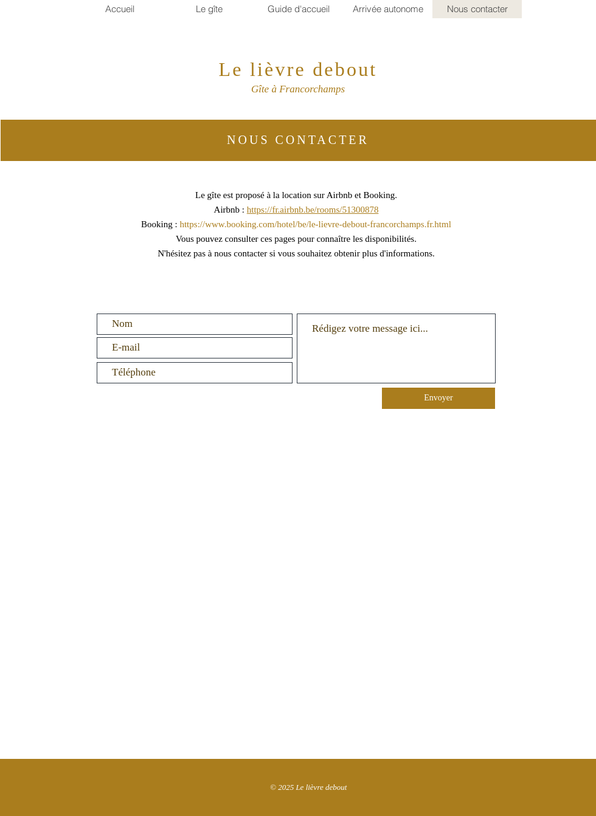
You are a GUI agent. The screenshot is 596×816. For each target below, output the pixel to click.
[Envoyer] (438, 398)
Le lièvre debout (298, 69)
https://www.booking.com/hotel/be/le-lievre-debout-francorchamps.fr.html (315, 224)
